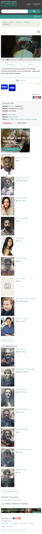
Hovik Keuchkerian (24, 449)
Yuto (19, 472)
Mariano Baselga (31, 119)
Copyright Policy (6, 530)
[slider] (10, 123)
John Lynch (20, 349)
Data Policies (6, 526)
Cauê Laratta (11, 114)
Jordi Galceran (20, 119)
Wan (19, 281)
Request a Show (26, 523)
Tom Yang (20, 278)
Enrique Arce (21, 258)
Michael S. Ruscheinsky (26, 298)
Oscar (20, 261)
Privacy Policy (17, 530)
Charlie (20, 452)
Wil (19, 160)
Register (37, 3)
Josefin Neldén (22, 429)
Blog (16, 523)
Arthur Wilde (22, 351)
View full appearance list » (10, 491)
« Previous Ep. (10, 64)
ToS (24, 530)
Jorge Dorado (13, 117)
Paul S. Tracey (22, 318)
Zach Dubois (22, 321)
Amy (19, 432)
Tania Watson (22, 198)
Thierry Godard (22, 178)
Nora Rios (20, 238)
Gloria (20, 241)
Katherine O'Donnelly (25, 369)
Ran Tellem (10, 119)
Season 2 (12, 106)
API (11, 523)
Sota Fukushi (21, 469)
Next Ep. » (31, 64)
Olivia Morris (21, 389)
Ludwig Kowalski (23, 301)
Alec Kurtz (21, 412)
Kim (19, 221)
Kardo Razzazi (22, 218)
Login (28, 3)
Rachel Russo (22, 392)
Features (5, 523)
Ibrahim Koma (22, 157)
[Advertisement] (15, 140)
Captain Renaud (23, 180)
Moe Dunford (21, 409)
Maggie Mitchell (23, 372)
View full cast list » (7, 340)
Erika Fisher (21, 200)
